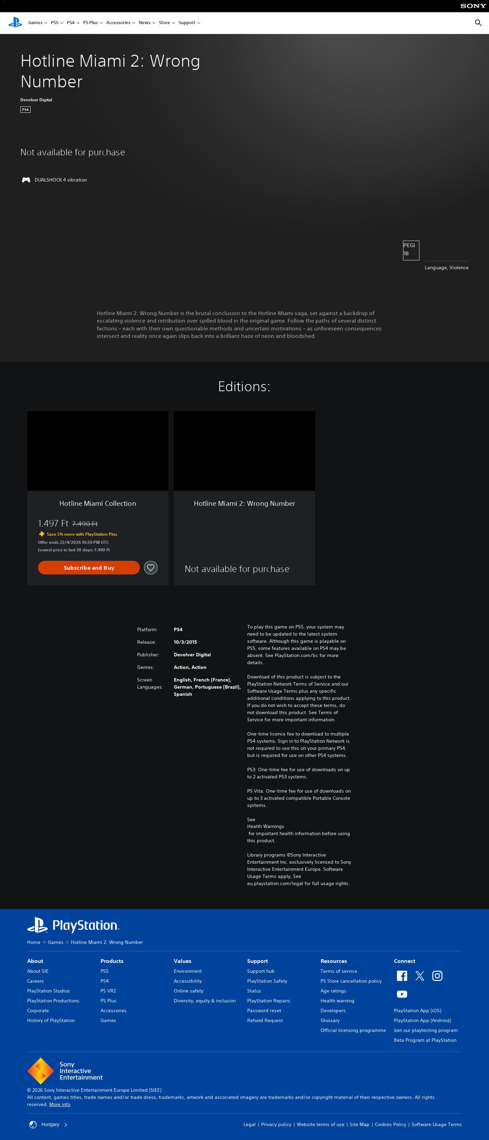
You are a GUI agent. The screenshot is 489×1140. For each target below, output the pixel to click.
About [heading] (35, 960)
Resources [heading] (334, 960)
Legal (249, 1124)
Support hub (261, 971)
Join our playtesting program (426, 1030)
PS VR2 (108, 991)
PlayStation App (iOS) (417, 1010)
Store (164, 23)
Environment (188, 971)
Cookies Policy (390, 1124)
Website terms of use (320, 1124)
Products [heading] (112, 960)
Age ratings (333, 991)
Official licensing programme (353, 1030)
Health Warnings (265, 826)
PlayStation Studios (48, 991)
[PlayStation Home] (15, 23)
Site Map (359, 1124)
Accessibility (188, 981)
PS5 (54, 23)
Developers (333, 1010)
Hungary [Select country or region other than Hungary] (48, 1124)
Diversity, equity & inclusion (205, 1001)
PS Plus (90, 23)
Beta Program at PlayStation (425, 1040)
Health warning (338, 1001)
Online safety (188, 991)
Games (35, 23)
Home (33, 942)
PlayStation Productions (53, 1001)
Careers (35, 981)
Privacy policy (276, 1124)
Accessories (118, 23)
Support (187, 23)
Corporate (38, 1010)
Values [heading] (183, 960)
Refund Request (265, 1020)
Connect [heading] (404, 960)
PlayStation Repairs (268, 1001)
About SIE (38, 971)
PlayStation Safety (267, 981)
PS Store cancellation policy (351, 981)
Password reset (264, 1010)
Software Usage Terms (437, 1124)
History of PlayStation (51, 1020)
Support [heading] (257, 960)
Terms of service (339, 971)
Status (254, 991)
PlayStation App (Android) (422, 1020)
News (144, 23)
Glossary (330, 1020)
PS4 (71, 23)
